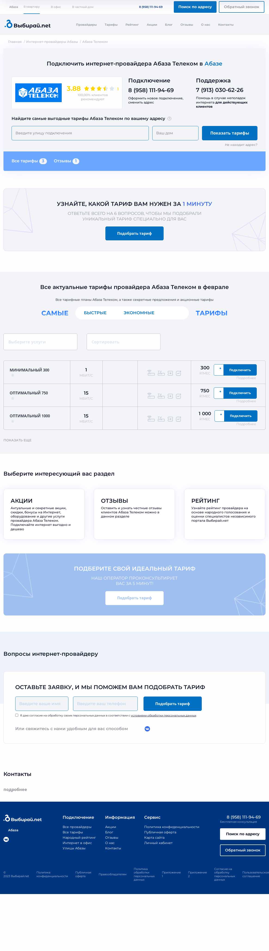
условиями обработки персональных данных (163, 715)
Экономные (139, 312)
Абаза (11, 7)
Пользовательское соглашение (255, 874)
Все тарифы (29, 161)
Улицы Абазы (74, 848)
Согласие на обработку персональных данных (224, 874)
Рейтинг (132, 24)
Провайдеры (86, 24)
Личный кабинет (158, 843)
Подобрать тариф (134, 233)
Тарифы (111, 24)
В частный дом (82, 7)
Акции (152, 24)
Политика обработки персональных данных (144, 874)
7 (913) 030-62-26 (219, 90)
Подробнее (248, 378)
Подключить (240, 370)
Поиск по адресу (195, 7)
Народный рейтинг (79, 837)
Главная (15, 42)
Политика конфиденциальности (171, 827)
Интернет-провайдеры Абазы (52, 42)
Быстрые (95, 312)
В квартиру (32, 6)
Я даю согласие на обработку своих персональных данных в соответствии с (108, 715)
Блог (169, 24)
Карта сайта (154, 837)
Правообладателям (112, 874)
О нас (205, 24)
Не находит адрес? (241, 145)
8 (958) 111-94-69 (148, 7)
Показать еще (19, 440)
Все (175, 312)
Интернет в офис (77, 843)
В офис (56, 7)
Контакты (226, 24)
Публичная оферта (160, 832)
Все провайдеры (77, 827)
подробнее (17, 789)
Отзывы (186, 24)
